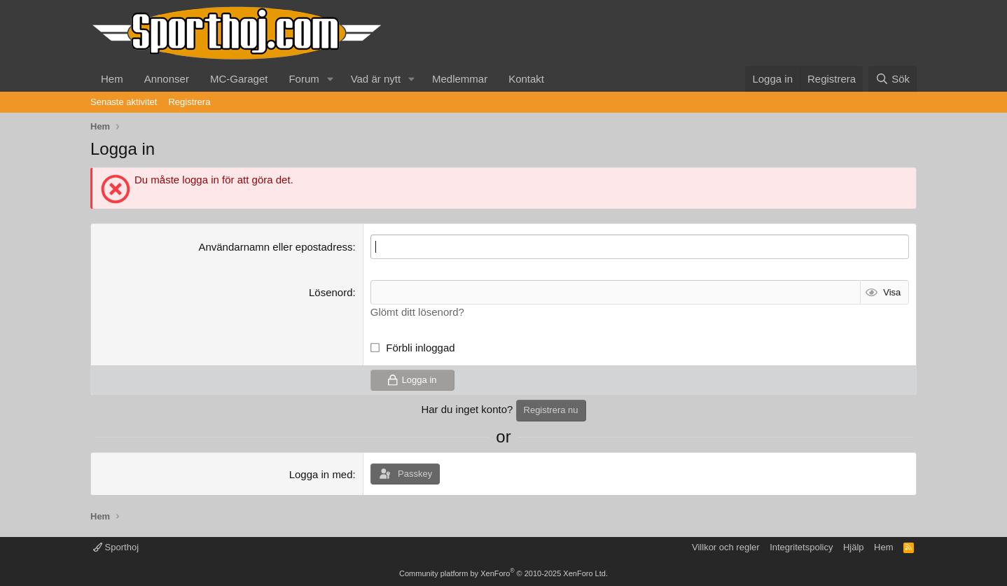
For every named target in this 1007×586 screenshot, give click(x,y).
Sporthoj (116, 547)
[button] (330, 79)
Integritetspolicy (801, 547)
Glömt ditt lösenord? (417, 312)
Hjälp (853, 547)
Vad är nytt (376, 79)
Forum (304, 79)
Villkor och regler (726, 547)
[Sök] (892, 79)
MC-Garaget (239, 79)
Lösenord (331, 292)
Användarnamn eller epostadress (275, 247)
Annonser (166, 79)
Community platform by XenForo (503, 573)
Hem (112, 79)
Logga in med (321, 474)
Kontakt (526, 79)
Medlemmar (459, 79)
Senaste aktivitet (123, 102)
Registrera (189, 102)
